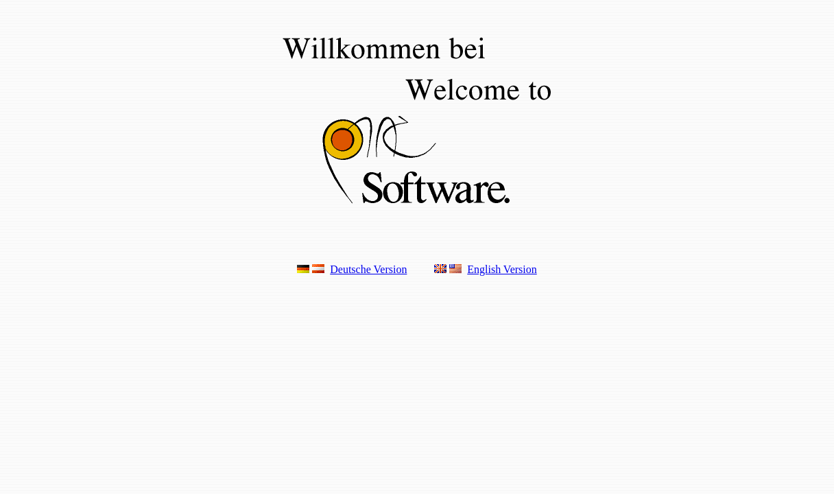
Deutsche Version (368, 269)
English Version (501, 269)
